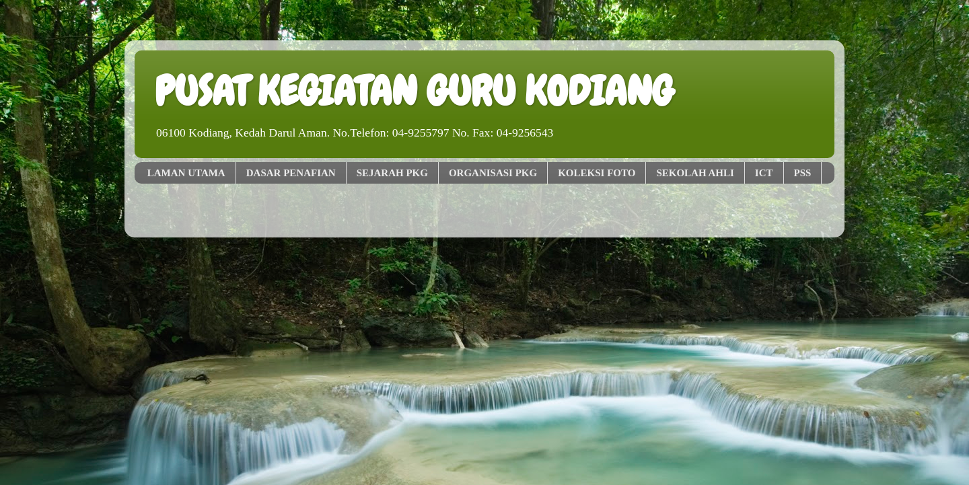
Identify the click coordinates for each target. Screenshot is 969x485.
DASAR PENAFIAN (291, 172)
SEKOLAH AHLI (694, 172)
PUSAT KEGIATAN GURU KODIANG (414, 91)
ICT (764, 172)
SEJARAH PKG (392, 172)
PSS (803, 172)
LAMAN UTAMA (186, 172)
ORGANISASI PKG (493, 172)
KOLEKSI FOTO (596, 172)
